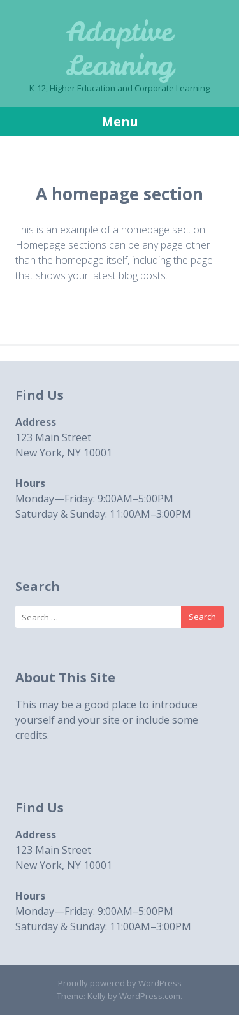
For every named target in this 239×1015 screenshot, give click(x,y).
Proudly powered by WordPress (120, 983)
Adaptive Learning (119, 49)
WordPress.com (149, 996)
